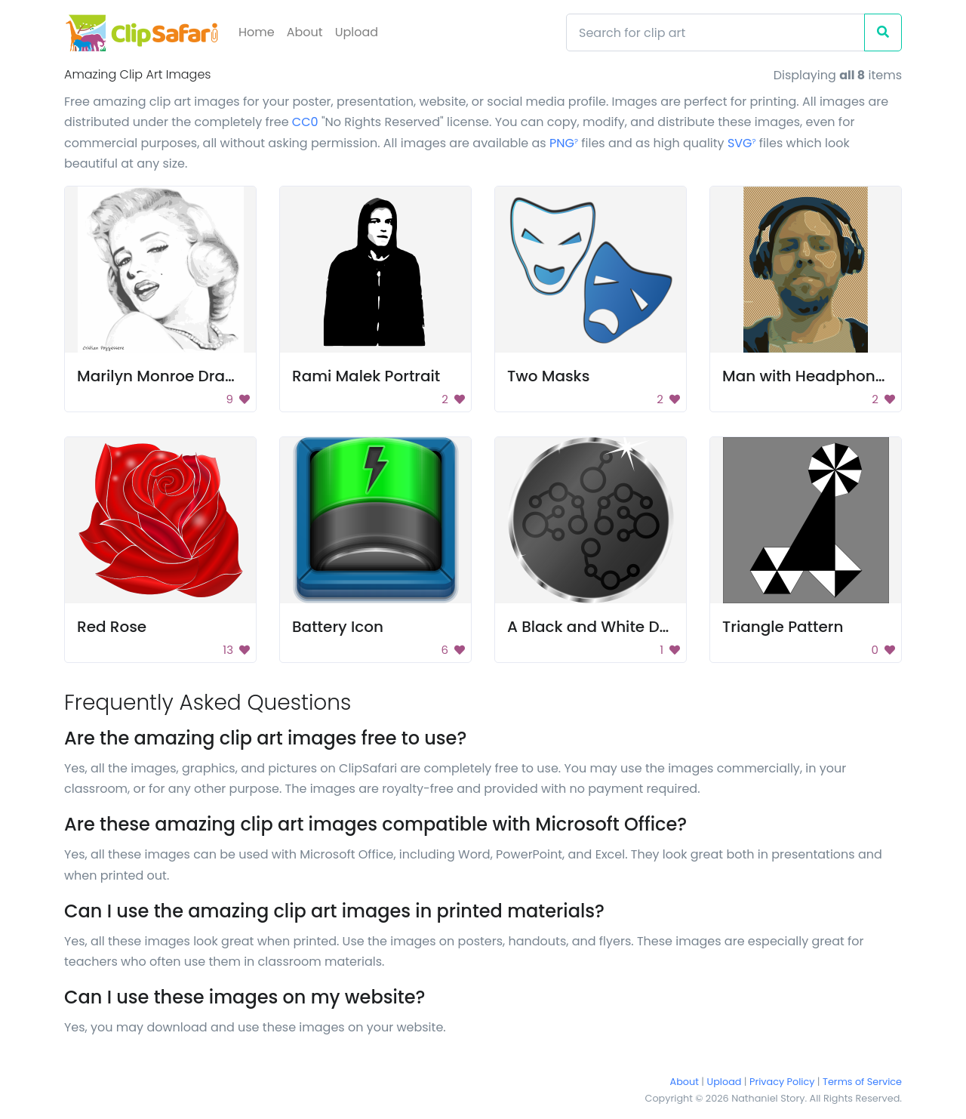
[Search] (715, 32)
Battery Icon (337, 626)
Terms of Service (862, 1081)
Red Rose (111, 626)
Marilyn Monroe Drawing (169, 376)
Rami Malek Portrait (366, 376)
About (305, 32)
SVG (742, 143)
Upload (356, 32)
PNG (563, 143)
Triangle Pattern (783, 626)
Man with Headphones (807, 376)
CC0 (305, 122)
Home (256, 32)
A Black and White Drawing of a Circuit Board (677, 626)
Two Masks (548, 376)
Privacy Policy (781, 1081)
